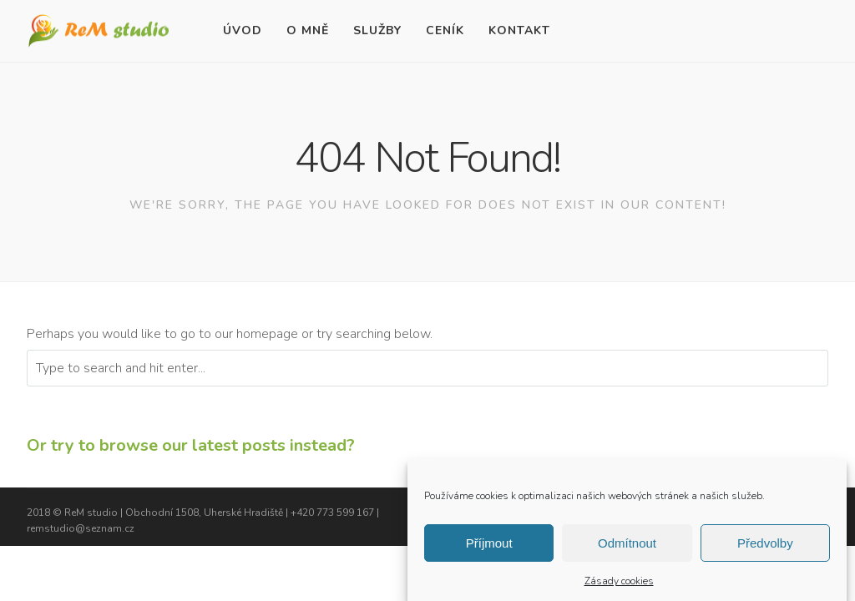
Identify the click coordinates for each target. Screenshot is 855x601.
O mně (307, 30)
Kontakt (519, 30)
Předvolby (765, 548)
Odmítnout (627, 548)
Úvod (242, 30)
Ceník (445, 30)
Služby (377, 30)
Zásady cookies (619, 586)
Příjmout (489, 548)
